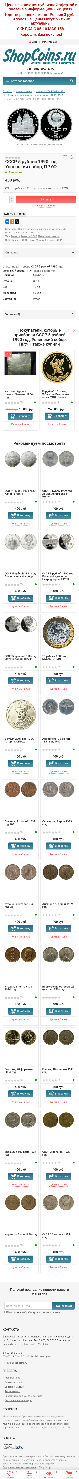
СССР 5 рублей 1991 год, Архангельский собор (20, 575)
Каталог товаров (20, 81)
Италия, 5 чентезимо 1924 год (18, 988)
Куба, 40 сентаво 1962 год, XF (19, 905)
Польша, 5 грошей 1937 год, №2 (20, 823)
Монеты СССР (29, 236)
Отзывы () (12, 314)
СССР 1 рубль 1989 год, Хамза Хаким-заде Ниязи (57, 493)
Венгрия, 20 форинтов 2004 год (19, 1071)
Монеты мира (12, 1377)
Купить (46, 199)
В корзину (23, 416)
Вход (33, 41)
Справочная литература (18, 1400)
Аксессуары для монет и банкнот (23, 1395)
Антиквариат (12, 1391)
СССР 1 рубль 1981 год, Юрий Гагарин (20, 492)
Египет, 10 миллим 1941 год (58, 1071)
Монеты (15, 236)
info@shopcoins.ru (17, 1362)
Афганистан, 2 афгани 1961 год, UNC (56, 740)
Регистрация (49, 41)
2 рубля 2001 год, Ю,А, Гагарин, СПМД (19, 740)
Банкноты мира (14, 1382)
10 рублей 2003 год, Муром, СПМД (55, 657)
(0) (14, 402)
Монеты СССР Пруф (23, 240)
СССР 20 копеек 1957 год (56, 1236)
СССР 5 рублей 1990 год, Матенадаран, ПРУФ (20, 657)
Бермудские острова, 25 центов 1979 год (58, 988)
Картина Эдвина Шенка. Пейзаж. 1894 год (19, 394)
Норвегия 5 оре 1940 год (21, 1234)
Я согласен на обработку (33, 1312)
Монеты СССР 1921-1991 (27, 232)
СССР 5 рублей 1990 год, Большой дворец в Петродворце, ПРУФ (58, 576)
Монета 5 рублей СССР (49, 240)
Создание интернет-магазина (19, 1467)
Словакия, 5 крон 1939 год (57, 823)
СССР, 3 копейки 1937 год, (56, 1153)
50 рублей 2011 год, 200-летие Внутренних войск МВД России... (56, 394)
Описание (11, 252)
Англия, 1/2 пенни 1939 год (57, 905)
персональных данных (49, 1312)
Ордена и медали (14, 1386)
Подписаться (63, 1305)
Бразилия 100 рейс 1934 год (20, 1153)
